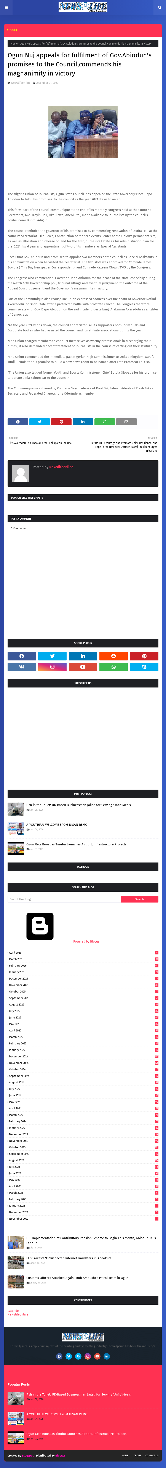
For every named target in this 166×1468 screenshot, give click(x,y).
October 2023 (83, 1147)
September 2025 (83, 998)
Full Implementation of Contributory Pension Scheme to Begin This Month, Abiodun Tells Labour (91, 1240)
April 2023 (83, 1186)
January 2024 (83, 1127)
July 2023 (83, 1166)
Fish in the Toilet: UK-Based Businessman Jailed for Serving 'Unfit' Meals (78, 805)
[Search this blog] (64, 899)
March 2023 (83, 1192)
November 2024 (83, 1063)
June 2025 (83, 1017)
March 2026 (83, 959)
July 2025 (83, 1011)
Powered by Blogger (54, 941)
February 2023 (83, 1199)
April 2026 (83, 952)
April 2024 (83, 1108)
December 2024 (83, 1056)
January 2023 (83, 1205)
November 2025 (83, 985)
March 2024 (83, 1114)
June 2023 (83, 1173)
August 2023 (83, 1160)
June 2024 (83, 1095)
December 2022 (83, 1212)
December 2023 (83, 1134)
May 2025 (83, 1024)
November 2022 (83, 1218)
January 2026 (83, 972)
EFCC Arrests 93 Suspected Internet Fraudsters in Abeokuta (69, 1258)
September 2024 (83, 1076)
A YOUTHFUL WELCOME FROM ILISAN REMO (56, 825)
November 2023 (83, 1140)
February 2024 (83, 1121)
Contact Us (151, 1455)
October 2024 (83, 1069)
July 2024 (83, 1089)
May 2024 (83, 1101)
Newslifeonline (20, 82)
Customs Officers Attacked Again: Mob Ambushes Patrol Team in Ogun (77, 1278)
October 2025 (83, 991)
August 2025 (83, 1004)
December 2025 (83, 978)
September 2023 (83, 1153)
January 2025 (83, 1050)
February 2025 (83, 1043)
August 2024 (83, 1082)
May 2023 (83, 1179)
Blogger (60, 1455)
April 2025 (83, 1030)
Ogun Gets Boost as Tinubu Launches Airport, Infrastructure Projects (76, 844)
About (137, 1455)
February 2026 (83, 965)
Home (14, 43)
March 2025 (83, 1037)
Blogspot (28, 1455)
